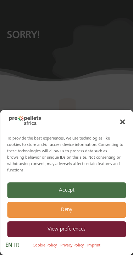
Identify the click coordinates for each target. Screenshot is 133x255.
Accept (66, 190)
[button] (122, 121)
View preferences (66, 229)
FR (16, 245)
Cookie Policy (45, 245)
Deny (66, 209)
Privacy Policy (72, 245)
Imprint (93, 245)
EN (8, 245)
